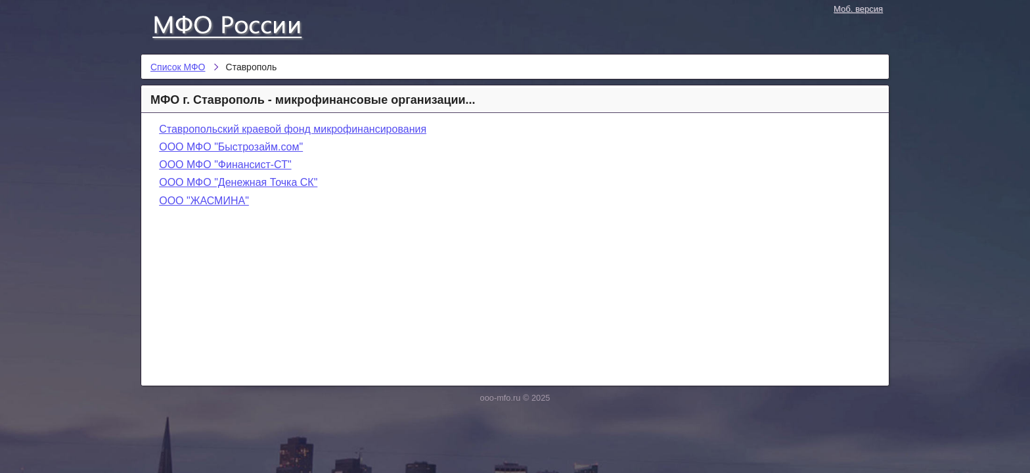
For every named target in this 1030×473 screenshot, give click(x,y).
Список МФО (239, 24)
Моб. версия (858, 9)
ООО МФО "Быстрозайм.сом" (231, 146)
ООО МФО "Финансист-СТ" (225, 164)
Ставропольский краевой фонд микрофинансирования (292, 129)
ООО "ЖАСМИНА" (204, 200)
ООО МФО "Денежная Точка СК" (238, 182)
